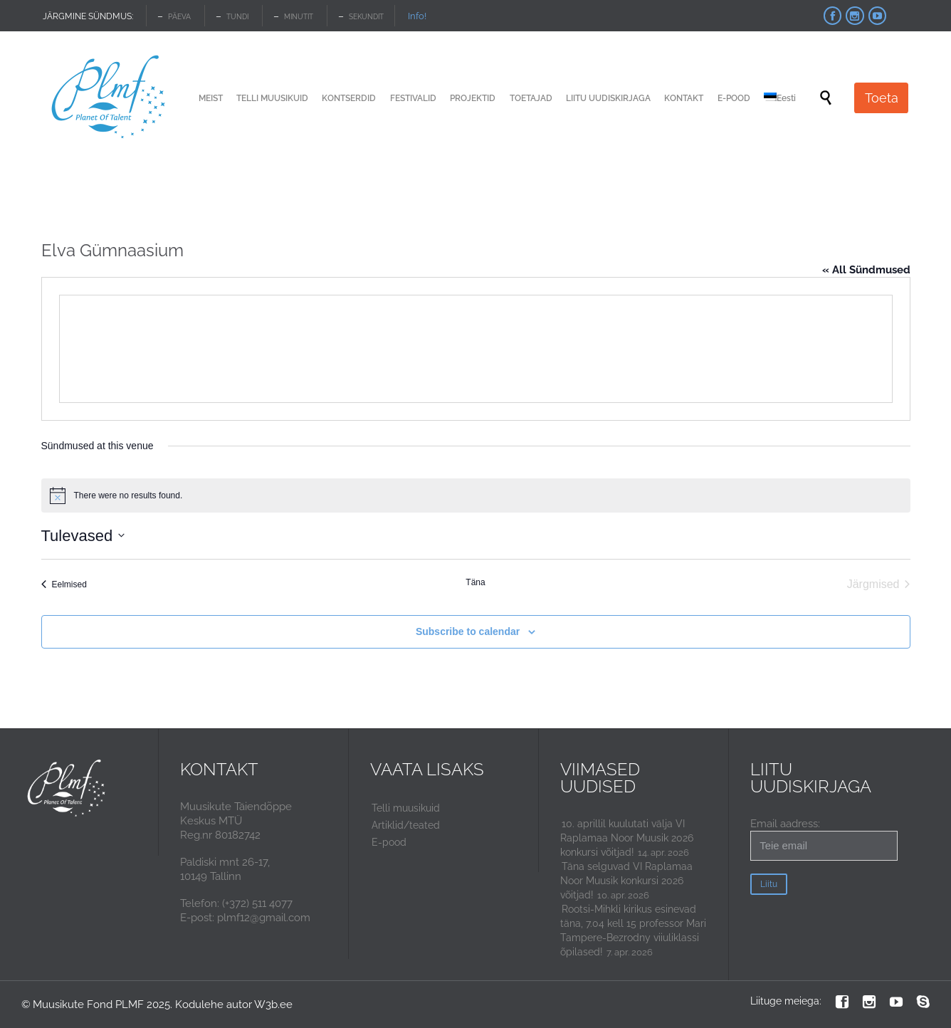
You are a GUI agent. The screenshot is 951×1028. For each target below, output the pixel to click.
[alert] (475, 495)
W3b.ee (273, 1004)
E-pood (389, 842)
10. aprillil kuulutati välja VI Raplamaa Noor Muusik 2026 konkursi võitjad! (626, 838)
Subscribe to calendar (468, 631)
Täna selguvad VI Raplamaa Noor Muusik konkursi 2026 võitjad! (626, 881)
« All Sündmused (866, 269)
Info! (417, 16)
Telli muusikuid (406, 808)
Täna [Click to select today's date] (475, 582)
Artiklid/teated (406, 825)
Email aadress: (824, 839)
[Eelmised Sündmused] (64, 584)
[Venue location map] (476, 348)
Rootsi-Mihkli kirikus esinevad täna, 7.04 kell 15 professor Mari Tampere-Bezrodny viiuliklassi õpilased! (633, 930)
